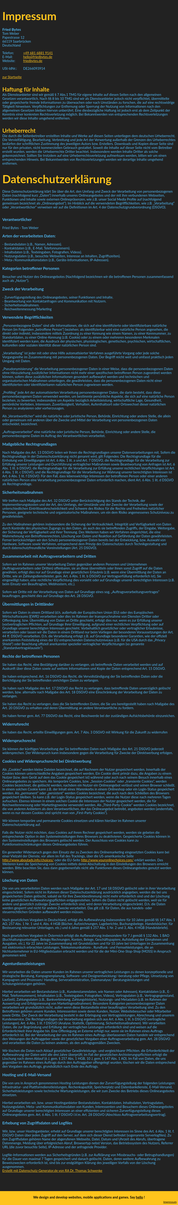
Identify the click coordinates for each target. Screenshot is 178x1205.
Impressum (170, 1202)
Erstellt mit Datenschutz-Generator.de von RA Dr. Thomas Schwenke (52, 1171)
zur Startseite (12, 77)
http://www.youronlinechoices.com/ (107, 860)
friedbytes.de (32, 61)
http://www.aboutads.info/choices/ (28, 860)
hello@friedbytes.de (37, 57)
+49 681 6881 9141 (38, 53)
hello (139, 1197)
